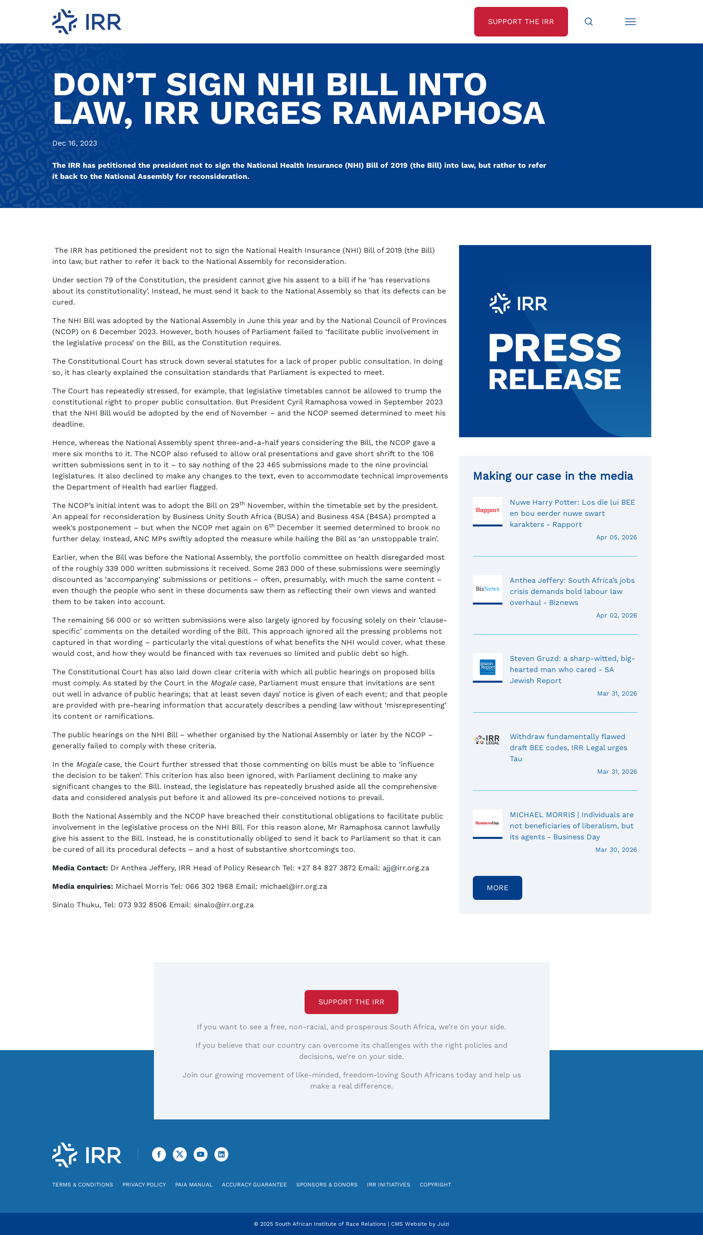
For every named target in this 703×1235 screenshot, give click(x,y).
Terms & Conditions (82, 1184)
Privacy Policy (144, 1184)
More (497, 887)
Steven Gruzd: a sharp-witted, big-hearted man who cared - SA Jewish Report (555, 675)
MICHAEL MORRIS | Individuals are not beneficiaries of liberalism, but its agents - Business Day (555, 832)
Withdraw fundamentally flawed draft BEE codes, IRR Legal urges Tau (555, 753)
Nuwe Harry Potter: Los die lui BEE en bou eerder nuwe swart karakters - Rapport (555, 519)
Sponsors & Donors (327, 1184)
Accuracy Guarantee (254, 1184)
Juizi (443, 1224)
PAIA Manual (194, 1184)
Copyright (435, 1184)
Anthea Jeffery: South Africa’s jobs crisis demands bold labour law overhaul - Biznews (555, 597)
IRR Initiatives (388, 1184)
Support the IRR (351, 1001)
